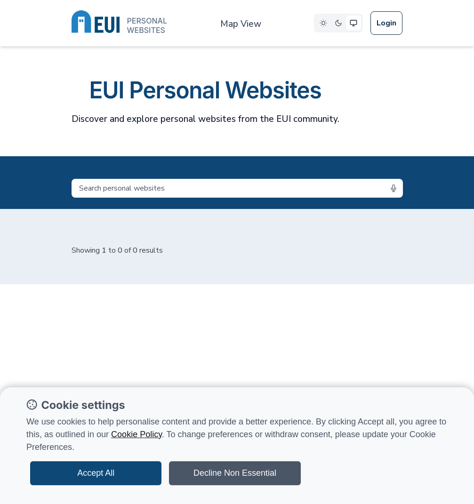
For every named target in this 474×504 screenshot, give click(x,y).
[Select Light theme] (323, 23)
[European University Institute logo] (119, 23)
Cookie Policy (136, 434)
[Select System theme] (353, 23)
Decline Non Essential (234, 473)
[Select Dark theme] (338, 23)
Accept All (95, 473)
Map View (240, 24)
